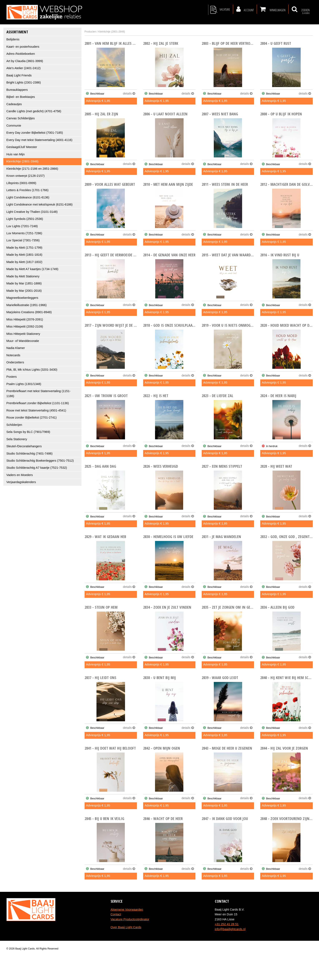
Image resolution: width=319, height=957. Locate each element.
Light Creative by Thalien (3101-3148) (32, 211)
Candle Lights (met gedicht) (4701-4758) (33, 111)
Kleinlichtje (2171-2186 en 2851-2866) (32, 168)
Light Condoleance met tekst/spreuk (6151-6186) (39, 204)
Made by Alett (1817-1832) (24, 262)
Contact (116, 914)
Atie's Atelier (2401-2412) (23, 68)
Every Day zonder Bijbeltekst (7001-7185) (34, 132)
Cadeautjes (14, 104)
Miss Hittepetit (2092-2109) (24, 326)
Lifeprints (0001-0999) (21, 183)
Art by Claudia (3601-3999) (24, 61)
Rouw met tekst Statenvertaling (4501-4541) (36, 410)
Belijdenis (13, 39)
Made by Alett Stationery (23, 276)
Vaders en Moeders (19, 475)
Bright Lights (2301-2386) (23, 82)
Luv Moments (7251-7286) (24, 233)
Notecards (13, 355)
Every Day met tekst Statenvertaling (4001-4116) (39, 140)
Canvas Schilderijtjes (20, 118)
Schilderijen (14, 424)
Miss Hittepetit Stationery (23, 333)
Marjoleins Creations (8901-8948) (29, 312)
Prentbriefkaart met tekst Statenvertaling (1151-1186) (38, 393)
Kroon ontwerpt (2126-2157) (25, 175)
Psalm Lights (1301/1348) (23, 384)
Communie (13, 125)
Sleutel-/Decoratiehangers (24, 446)
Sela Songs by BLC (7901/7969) (28, 432)
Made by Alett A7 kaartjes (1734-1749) (32, 269)
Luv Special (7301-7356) (23, 240)
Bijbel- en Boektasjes (20, 96)
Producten (90, 31)
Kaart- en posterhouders (22, 46)
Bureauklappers (17, 89)
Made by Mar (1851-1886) (24, 283)
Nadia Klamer (15, 348)
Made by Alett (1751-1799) (24, 247)
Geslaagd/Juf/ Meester (21, 147)
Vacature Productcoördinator (130, 919)
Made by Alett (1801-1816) (24, 254)
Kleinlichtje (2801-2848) (22, 161)
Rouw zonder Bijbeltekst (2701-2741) (31, 417)
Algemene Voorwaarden (127, 909)
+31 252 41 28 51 (227, 924)
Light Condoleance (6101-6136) (27, 197)
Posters (11, 376)
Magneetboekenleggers (22, 297)
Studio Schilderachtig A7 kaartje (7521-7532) (36, 467)
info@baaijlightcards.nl (230, 929)
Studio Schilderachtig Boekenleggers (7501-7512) (40, 460)
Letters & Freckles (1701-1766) (27, 190)
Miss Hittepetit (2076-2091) (24, 319)
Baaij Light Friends (19, 75)
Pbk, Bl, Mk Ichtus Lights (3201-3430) (31, 369)
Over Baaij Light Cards (126, 927)
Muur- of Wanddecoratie (22, 341)
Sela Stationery (16, 439)
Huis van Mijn (15, 154)
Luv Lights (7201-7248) (22, 226)
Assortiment (17, 31)
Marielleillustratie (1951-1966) (26, 305)
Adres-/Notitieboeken (20, 53)
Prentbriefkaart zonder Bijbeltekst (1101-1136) (37, 403)
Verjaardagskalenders (21, 482)
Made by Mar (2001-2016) (24, 290)
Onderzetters (15, 362)
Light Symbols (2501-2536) (24, 219)
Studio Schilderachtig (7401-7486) (29, 453)
